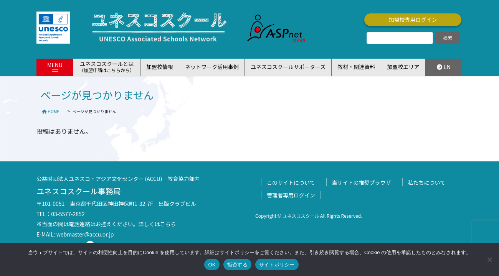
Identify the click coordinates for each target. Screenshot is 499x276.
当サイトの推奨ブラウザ (361, 182)
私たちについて (427, 182)
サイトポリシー (277, 265)
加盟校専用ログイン (413, 19)
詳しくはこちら (157, 224)
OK (211, 265)
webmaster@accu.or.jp (85, 234)
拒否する (237, 265)
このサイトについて (291, 182)
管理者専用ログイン (291, 195)
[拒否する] (489, 259)
